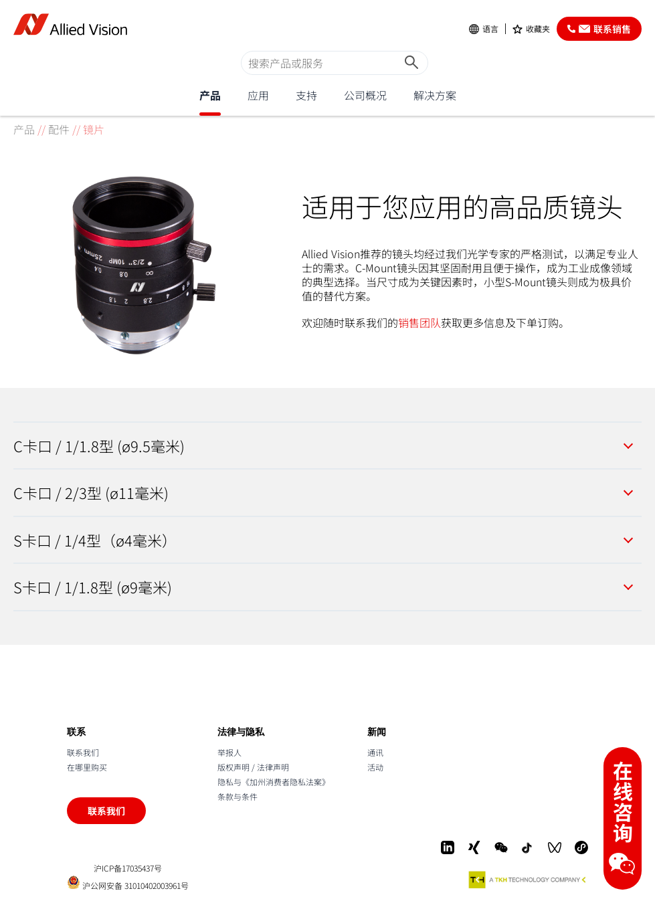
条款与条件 (237, 796)
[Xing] (474, 847)
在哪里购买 (87, 767)
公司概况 (365, 95)
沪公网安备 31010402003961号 (128, 883)
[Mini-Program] (581, 847)
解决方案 (434, 95)
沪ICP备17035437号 (128, 868)
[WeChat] (501, 847)
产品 (210, 95)
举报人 (229, 752)
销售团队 (419, 322)
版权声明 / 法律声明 (253, 767)
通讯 (375, 752)
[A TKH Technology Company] (528, 880)
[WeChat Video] (554, 847)
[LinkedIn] (447, 847)
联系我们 (83, 752)
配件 (59, 129)
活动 (375, 767)
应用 (258, 95)
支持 (306, 95)
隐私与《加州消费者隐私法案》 (273, 781)
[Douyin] (528, 847)
